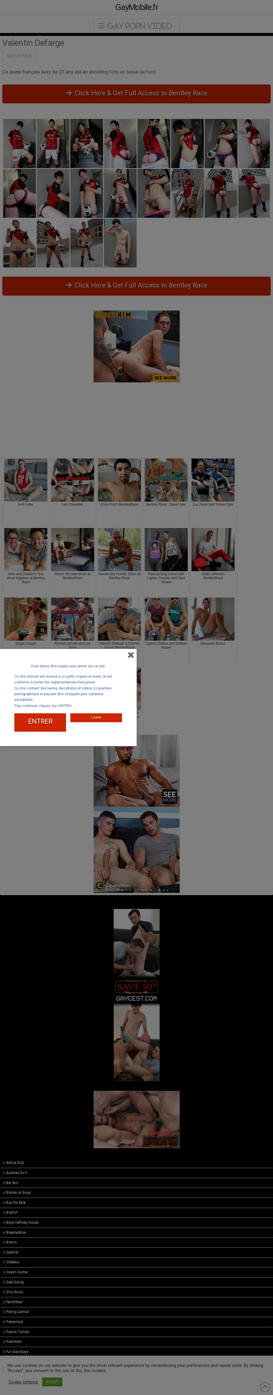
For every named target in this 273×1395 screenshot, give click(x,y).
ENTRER (40, 721)
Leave (96, 717)
